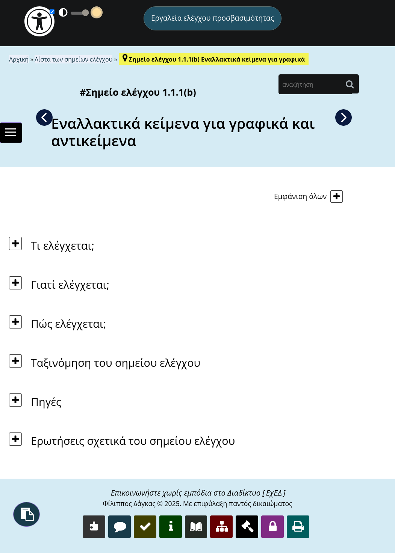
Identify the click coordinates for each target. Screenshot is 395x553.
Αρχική (19, 59)
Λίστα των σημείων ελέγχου (73, 59)
